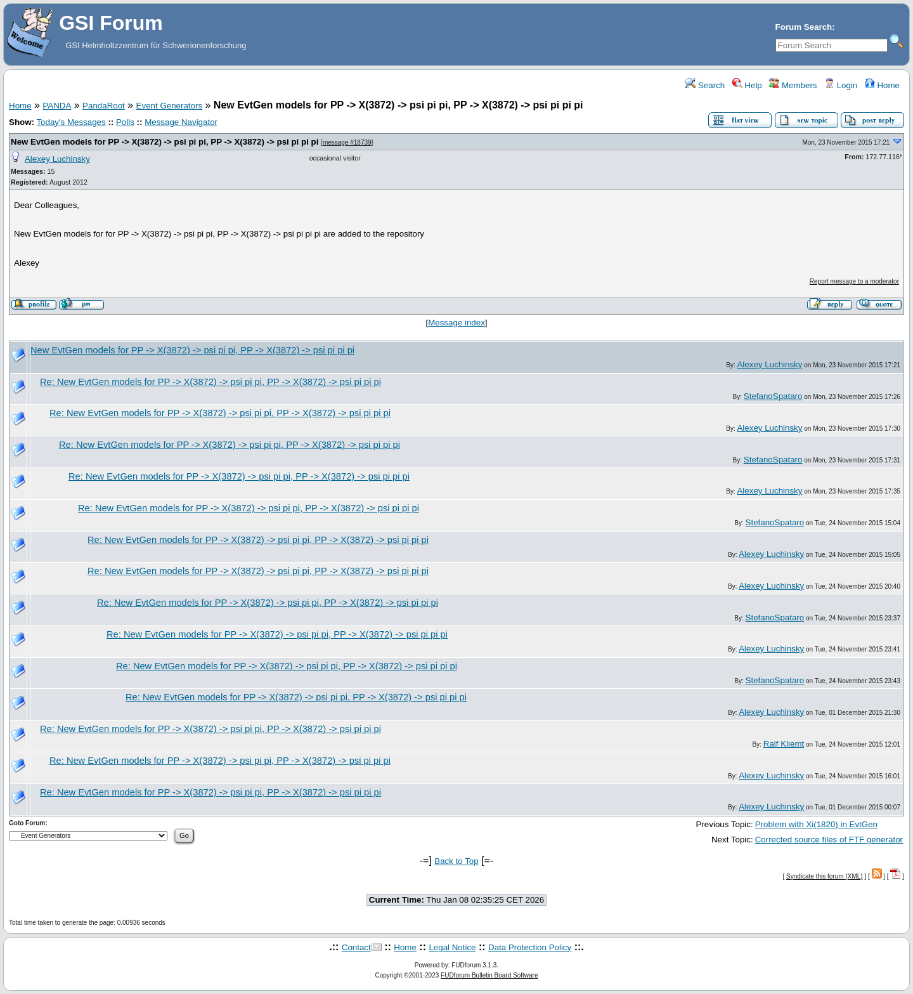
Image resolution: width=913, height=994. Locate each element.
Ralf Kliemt (783, 744)
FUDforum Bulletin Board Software (489, 975)
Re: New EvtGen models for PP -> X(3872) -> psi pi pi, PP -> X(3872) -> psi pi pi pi (210, 382)
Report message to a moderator (854, 281)
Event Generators (169, 105)
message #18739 (347, 142)
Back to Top (456, 861)
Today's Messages (70, 122)
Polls (125, 122)
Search (705, 85)
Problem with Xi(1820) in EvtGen (816, 824)
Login (840, 85)
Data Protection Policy (529, 947)
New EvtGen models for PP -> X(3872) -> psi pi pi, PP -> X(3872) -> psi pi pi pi (164, 142)
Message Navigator (181, 122)
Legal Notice (452, 947)
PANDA (56, 105)
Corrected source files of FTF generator (829, 839)
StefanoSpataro (773, 396)
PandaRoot (103, 105)
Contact (356, 947)
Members (793, 85)
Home (882, 85)
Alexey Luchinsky (57, 159)
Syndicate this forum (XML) (824, 876)
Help (747, 85)
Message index (456, 322)
